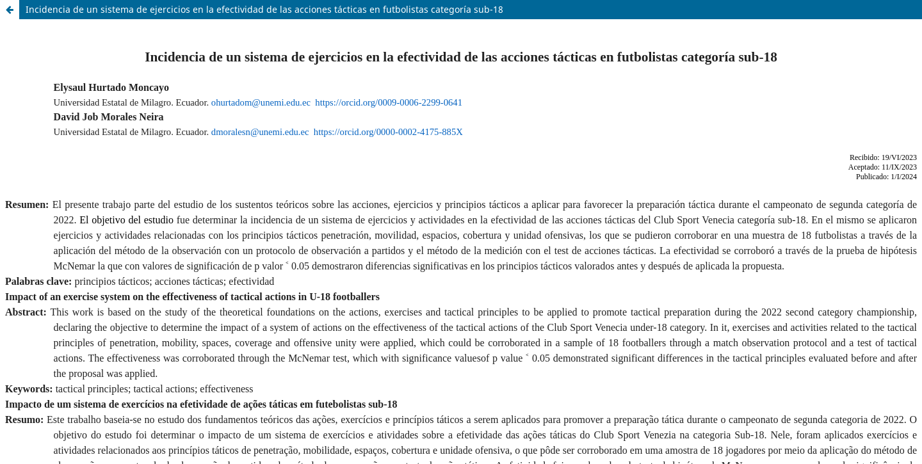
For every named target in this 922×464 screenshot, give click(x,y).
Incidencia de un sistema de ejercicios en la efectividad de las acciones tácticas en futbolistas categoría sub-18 (264, 9)
